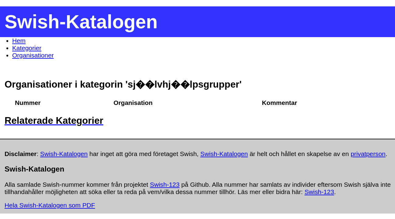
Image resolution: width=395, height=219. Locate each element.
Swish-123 (164, 184)
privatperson (368, 153)
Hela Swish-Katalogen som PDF (50, 205)
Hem (19, 40)
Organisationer (33, 55)
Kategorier (26, 47)
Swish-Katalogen (64, 153)
